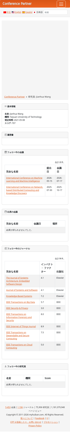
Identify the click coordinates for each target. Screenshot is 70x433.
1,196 (20, 407)
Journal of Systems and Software (21, 290)
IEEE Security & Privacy (17, 308)
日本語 (39, 12)
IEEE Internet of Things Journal (21, 326)
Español (28, 12)
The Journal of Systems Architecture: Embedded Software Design (18, 281)
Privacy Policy (35, 425)
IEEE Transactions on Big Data (20, 302)
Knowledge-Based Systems (19, 296)
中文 (9, 12)
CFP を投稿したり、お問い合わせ (25, 422)
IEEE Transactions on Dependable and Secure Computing (17, 335)
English (18, 12)
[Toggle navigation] (61, 4)
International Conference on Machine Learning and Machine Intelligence (24, 179)
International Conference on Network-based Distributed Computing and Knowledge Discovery (24, 190)
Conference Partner (14, 96)
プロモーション (51, 422)
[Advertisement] (35, 58)
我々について (26, 418)
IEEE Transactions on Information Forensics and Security (19, 317)
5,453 (8, 407)
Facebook (39, 418)
